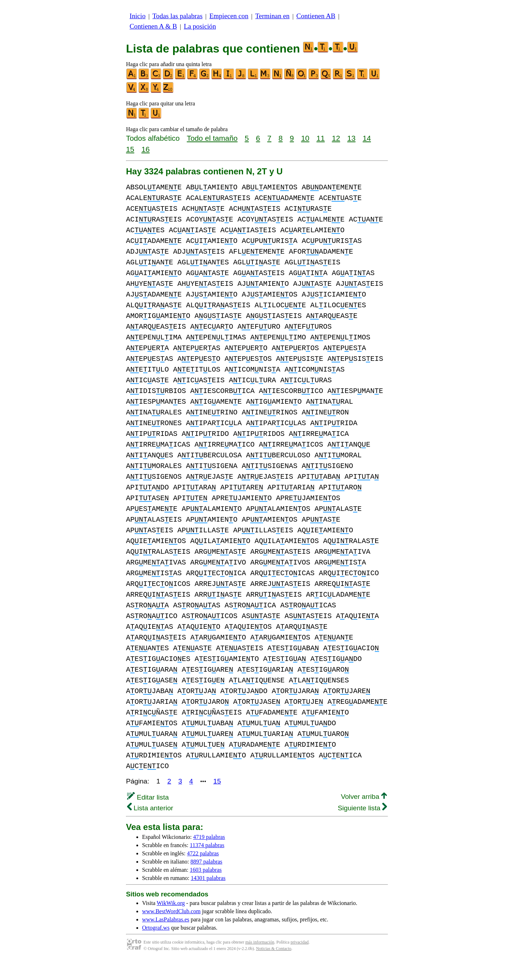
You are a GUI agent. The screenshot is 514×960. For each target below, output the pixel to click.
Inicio (138, 16)
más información (259, 942)
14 (367, 138)
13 (351, 138)
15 (130, 149)
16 (145, 149)
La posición (200, 26)
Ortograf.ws (156, 928)
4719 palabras (209, 837)
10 (305, 138)
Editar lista (148, 797)
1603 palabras (206, 870)
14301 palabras (208, 878)
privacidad (300, 942)
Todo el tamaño (212, 138)
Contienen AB (315, 16)
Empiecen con (229, 16)
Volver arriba (364, 796)
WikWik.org (171, 903)
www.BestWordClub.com (171, 911)
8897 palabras (206, 862)
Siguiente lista (362, 808)
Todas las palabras (177, 16)
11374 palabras (207, 845)
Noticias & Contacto (273, 948)
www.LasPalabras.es (165, 919)
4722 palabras (203, 853)
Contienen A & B (153, 26)
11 (321, 138)
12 (336, 138)
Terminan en (272, 16)
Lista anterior (150, 808)
